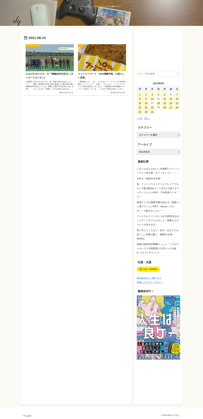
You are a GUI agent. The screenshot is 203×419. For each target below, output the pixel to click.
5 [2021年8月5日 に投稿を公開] (164, 94)
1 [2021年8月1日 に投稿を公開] (139, 94)
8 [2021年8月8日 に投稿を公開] (139, 98)
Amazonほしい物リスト (149, 278)
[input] (158, 74)
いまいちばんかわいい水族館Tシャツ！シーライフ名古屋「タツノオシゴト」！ (158, 170)
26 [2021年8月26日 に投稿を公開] (164, 107)
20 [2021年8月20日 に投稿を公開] (171, 103)
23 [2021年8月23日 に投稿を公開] (146, 107)
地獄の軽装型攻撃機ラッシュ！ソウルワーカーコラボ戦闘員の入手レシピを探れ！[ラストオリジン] (158, 248)
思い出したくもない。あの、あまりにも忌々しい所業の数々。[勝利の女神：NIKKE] (158, 234)
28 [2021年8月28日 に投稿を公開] (177, 107)
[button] (177, 73)
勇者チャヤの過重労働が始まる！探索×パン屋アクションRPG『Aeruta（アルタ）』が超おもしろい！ (158, 206)
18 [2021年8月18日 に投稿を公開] (158, 103)
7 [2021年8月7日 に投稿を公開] (177, 94)
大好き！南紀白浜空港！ (149, 178)
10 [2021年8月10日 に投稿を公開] (152, 98)
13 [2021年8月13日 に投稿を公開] (171, 98)
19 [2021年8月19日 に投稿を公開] (164, 103)
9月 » (147, 118)
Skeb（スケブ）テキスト (150, 282)
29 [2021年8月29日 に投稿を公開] (140, 111)
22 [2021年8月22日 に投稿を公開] (140, 107)
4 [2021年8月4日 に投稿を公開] (158, 94)
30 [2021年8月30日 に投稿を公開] (146, 111)
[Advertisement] (76, 120)
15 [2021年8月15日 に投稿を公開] (140, 103)
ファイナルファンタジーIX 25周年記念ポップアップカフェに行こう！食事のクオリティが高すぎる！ (158, 220)
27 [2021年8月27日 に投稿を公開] (171, 107)
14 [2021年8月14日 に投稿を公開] (177, 98)
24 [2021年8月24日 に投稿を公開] (152, 107)
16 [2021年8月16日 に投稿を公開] (146, 103)
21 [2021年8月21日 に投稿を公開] (177, 103)
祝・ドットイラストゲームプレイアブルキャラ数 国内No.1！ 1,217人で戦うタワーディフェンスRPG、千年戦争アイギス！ (158, 190)
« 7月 (139, 118)
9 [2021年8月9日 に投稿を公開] (146, 98)
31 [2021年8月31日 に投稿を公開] (152, 111)
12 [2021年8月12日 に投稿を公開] (164, 98)
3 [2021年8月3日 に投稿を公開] (152, 94)
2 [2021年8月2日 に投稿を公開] (146, 94)
